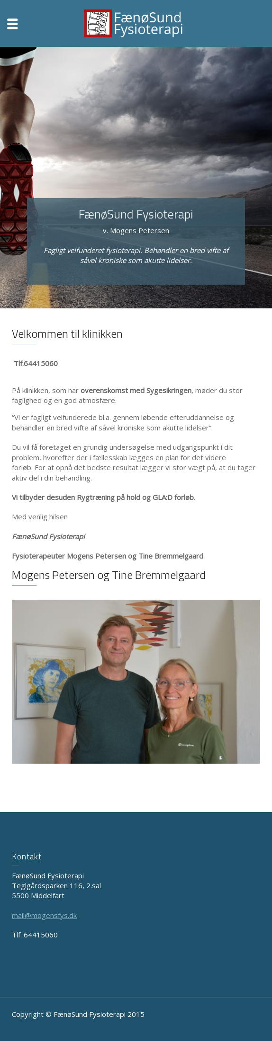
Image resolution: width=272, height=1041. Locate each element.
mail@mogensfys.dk (44, 915)
